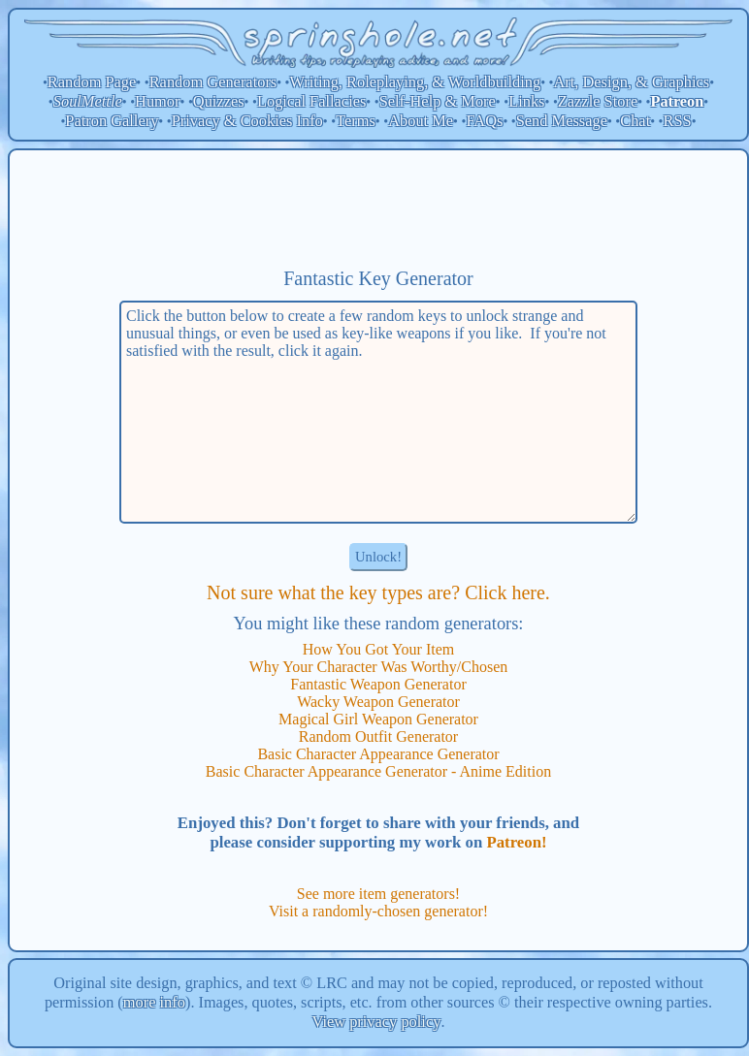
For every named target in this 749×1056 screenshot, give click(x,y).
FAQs (484, 121)
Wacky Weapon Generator (378, 701)
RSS (678, 121)
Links (526, 101)
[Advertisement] (378, 208)
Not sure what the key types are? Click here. (378, 592)
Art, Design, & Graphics (631, 82)
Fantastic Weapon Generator (378, 684)
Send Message (561, 121)
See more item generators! (378, 893)
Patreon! (516, 842)
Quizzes (218, 101)
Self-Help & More (437, 101)
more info (154, 1002)
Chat (635, 121)
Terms (355, 121)
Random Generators (213, 82)
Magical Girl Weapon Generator (378, 719)
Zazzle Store (597, 101)
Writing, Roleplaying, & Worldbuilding (415, 82)
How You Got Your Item (378, 649)
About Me (420, 121)
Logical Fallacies (311, 101)
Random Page (92, 82)
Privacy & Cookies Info (247, 121)
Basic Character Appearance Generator (378, 754)
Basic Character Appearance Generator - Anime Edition (378, 771)
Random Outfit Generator (378, 736)
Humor (157, 101)
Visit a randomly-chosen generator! (378, 911)
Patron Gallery (111, 121)
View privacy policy (376, 1021)
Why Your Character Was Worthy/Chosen (378, 666)
